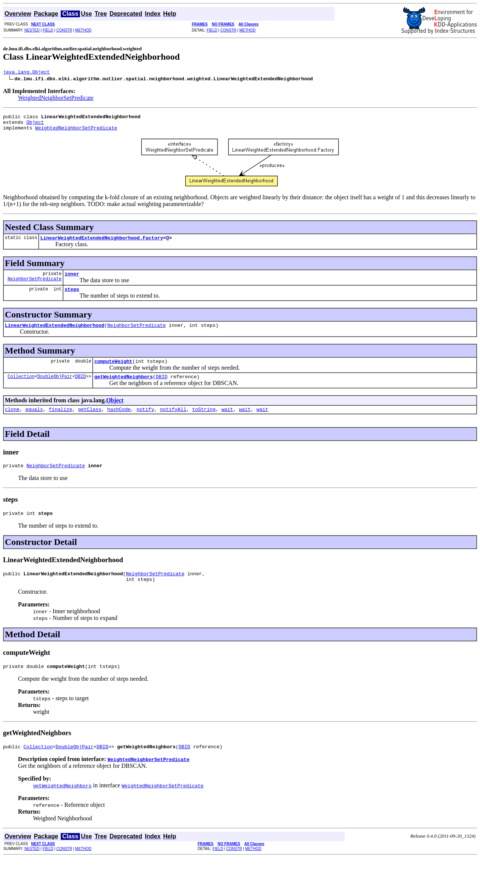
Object (35, 125)
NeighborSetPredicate (35, 286)
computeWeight (113, 371)
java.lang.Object (26, 72)
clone (12, 421)
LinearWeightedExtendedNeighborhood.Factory (101, 243)
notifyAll (173, 421)
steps (71, 296)
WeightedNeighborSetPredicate (55, 99)
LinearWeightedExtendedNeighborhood (54, 334)
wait (227, 421)
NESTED (32, 30)
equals (34, 421)
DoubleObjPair (54, 387)
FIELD (48, 30)
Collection (21, 387)
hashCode (118, 421)
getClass (89, 421)
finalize (60, 421)
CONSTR (64, 30)
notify (145, 421)
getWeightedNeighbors (123, 387)
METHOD (83, 30)
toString (203, 421)
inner (71, 280)
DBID (80, 387)
